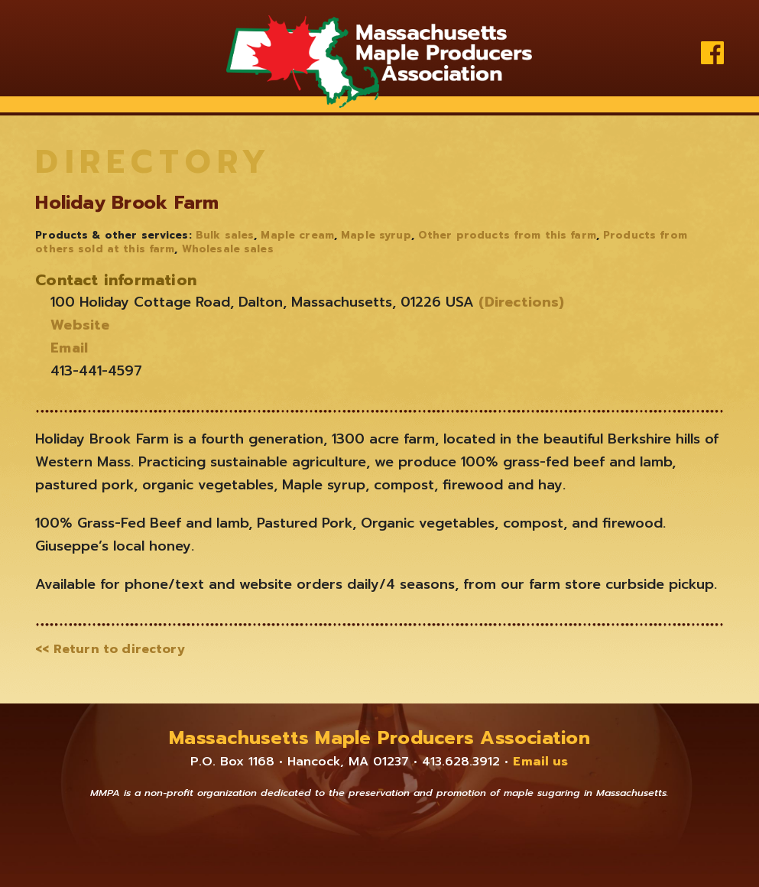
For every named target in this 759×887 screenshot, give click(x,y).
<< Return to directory (110, 649)
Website (79, 325)
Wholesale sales (228, 249)
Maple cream (297, 235)
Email (69, 348)
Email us (540, 761)
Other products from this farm (507, 235)
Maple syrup (375, 235)
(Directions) (519, 302)
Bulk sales (225, 235)
